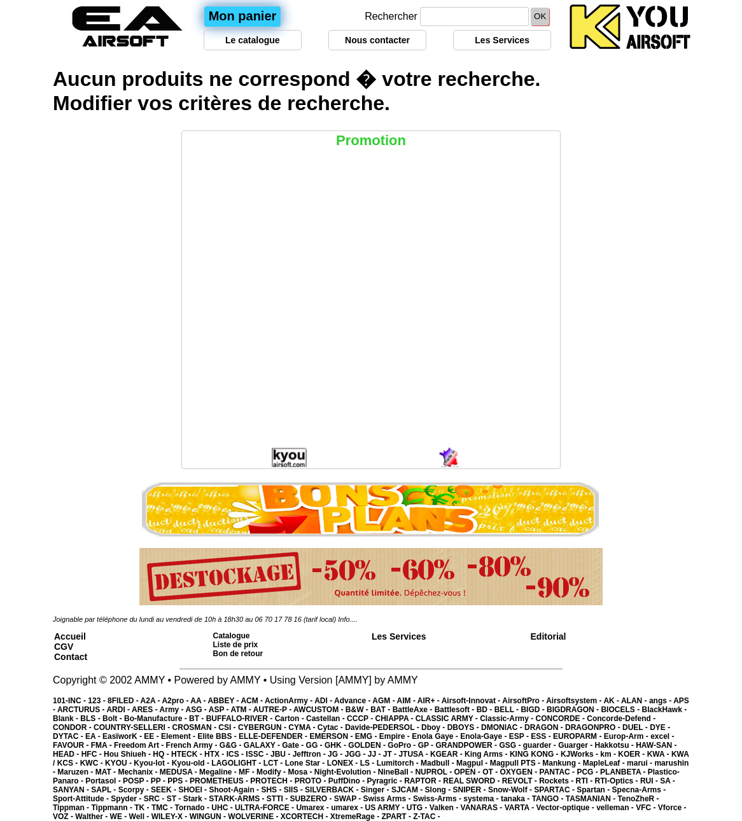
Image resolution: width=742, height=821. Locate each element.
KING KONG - (535, 754)
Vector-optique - (566, 807)
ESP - (520, 736)
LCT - (274, 763)
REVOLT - (520, 780)
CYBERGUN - (263, 727)
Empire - (395, 736)
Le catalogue (252, 40)
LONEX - (343, 763)
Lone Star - (306, 763)
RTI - (585, 780)
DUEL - (636, 727)
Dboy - (434, 727)
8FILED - (124, 700)
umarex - (348, 807)
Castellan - (326, 718)
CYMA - (303, 727)
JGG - (356, 754)
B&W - (358, 709)
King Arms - (487, 754)
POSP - (137, 780)
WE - (119, 816)
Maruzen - (76, 772)
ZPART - (398, 816)
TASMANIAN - (592, 798)
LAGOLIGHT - (237, 763)
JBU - (281, 754)
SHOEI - (193, 789)
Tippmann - (112, 807)
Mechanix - (138, 772)
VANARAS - (483, 807)
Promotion (371, 140)
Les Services (502, 40)
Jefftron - (310, 754)
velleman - (616, 807)
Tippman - (72, 807)
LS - (368, 763)
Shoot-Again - (235, 789)
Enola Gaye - (436, 736)
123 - (98, 700)
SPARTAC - (555, 789)
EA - (93, 736)
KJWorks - (580, 754)
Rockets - (557, 780)
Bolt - (113, 718)
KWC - (92, 763)
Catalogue (231, 635)
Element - (179, 736)
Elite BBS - (218, 736)
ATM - (241, 709)
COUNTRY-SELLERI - (133, 727)
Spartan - (594, 789)
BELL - (507, 709)
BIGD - (534, 709)
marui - (640, 763)
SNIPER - (470, 789)
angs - (661, 700)
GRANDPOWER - (467, 745)
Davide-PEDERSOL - (383, 727)
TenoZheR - (638, 798)
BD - (485, 709)
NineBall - (397, 772)
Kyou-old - (192, 763)
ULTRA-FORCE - (265, 807)
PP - (159, 780)
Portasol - (104, 780)
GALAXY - (263, 745)
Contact (70, 657)
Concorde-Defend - (621, 718)
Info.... (348, 619)
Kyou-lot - (152, 763)
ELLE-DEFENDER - (274, 736)
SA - (667, 780)
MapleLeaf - (605, 763)
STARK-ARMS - (237, 798)
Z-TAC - (426, 816)
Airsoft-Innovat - (472, 700)
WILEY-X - (170, 816)
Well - (140, 816)
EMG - (367, 736)
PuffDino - (347, 780)
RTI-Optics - (617, 780)
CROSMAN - (195, 727)
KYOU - (119, 763)
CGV (63, 647)
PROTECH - (272, 780)
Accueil (70, 636)
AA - (198, 700)
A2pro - (176, 700)
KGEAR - (447, 754)
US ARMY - (386, 807)
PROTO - (311, 780)
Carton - (290, 718)
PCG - (588, 772)
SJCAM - (408, 789)
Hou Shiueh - (128, 754)
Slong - (439, 789)
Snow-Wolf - (511, 789)
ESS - (542, 736)
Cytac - (331, 727)
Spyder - (127, 798)
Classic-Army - (507, 718)
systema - (482, 798)
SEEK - (164, 789)
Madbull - (438, 763)
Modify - (272, 772)
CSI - (228, 727)
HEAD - (67, 754)
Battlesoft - (456, 709)
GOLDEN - (368, 745)
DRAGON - (544, 727)
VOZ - (64, 816)
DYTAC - (69, 736)
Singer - (376, 789)
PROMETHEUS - (220, 780)
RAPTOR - (423, 780)
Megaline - (219, 772)
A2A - (151, 700)
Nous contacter (377, 40)
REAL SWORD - (472, 780)
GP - (427, 745)
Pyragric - (385, 780)
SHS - (272, 789)
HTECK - (187, 754)
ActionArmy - (289, 700)
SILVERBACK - (333, 789)
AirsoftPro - (524, 700)
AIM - (407, 700)
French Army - (193, 745)
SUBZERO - (311, 798)
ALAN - (635, 700)
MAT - (106, 772)
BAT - (381, 709)
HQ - (162, 754)
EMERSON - (331, 736)
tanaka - (516, 798)
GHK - (336, 745)
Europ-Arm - (627, 736)
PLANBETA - (624, 772)
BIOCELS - (621, 709)
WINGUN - (209, 816)
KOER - (632, 754)
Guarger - (576, 745)
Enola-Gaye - (484, 736)
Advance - (353, 700)
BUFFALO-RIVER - (240, 718)
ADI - (324, 700)
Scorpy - (134, 789)
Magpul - (473, 763)
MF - (247, 772)
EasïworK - (123, 736)
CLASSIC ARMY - (448, 718)
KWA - (659, 754)
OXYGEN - (520, 772)
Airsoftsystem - (574, 700)
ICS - (236, 754)
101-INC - (70, 700)
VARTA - (520, 807)
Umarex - (313, 807)
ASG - (196, 709)
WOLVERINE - (254, 816)
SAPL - (104, 789)
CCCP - (361, 718)
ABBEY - (224, 700)
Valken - (445, 807)
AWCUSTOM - (319, 709)
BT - (197, 718)
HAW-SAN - (656, 745)
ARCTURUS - (82, 709)
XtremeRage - (356, 816)
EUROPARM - (578, 736)
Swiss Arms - (388, 798)
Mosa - (301, 772)
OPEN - (468, 772)
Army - (173, 709)
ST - (175, 798)
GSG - (510, 745)
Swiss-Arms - (438, 798)
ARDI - (119, 709)
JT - (391, 754)
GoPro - (402, 745)
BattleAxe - (414, 709)
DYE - (660, 727)
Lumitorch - (399, 763)
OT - (491, 772)
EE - (152, 736)
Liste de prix (235, 644)
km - (609, 754)
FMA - (102, 745)
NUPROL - (434, 772)
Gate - (293, 745)
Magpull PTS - (516, 763)
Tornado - (193, 807)
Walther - (92, 816)
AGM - (384, 700)
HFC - (92, 754)
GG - (315, 745)
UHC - (223, 807)
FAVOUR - (72, 745)
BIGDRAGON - (574, 709)
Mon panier (243, 16)
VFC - (647, 807)
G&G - (232, 745)
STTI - (278, 798)
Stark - (196, 798)
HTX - (215, 754)
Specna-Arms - (639, 789)
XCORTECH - (305, 816)
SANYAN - (72, 789)
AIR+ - (429, 700)
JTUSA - (414, 754)
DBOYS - (464, 727)
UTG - (418, 807)
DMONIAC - (502, 727)
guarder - (540, 745)
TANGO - (549, 798)
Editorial (548, 636)
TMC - (163, 807)
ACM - (253, 700)
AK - (612, 700)
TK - (142, 807)
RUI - (650, 780)
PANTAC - (558, 772)
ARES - (146, 709)
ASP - (220, 709)
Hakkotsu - (615, 745)
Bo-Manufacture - (156, 718)
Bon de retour (238, 653)
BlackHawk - (664, 709)
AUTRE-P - (273, 709)
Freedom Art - (140, 745)
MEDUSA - (179, 772)
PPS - (178, 780)
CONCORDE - (561, 718)
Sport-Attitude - (82, 798)
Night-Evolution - (346, 772)
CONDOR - (73, 727)
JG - (336, 754)
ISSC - (258, 754)
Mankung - (562, 763)
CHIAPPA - (395, 718)
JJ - (375, 754)
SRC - (155, 798)
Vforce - (672, 807)
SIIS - (294, 789)
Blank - (66, 718)
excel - (662, 736)
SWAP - (348, 798)
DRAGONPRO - (593, 727)
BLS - (91, 718)
